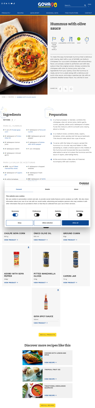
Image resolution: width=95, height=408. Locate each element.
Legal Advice (55, 406)
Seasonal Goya (52, 13)
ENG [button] (89, 4)
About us (77, 382)
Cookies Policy (73, 406)
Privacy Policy (64, 406)
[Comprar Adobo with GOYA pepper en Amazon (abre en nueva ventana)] (28, 244)
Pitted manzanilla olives (11, 163)
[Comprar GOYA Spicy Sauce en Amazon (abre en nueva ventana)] (58, 286)
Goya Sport (34, 13)
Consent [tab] (19, 189)
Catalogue (78, 390)
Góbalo (48, 406)
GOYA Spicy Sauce (36, 176)
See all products (47, 331)
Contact (88, 13)
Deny (19, 223)
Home (4, 93)
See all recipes (47, 369)
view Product (11, 236)
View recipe (21, 359)
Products (56, 382)
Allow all (75, 223)
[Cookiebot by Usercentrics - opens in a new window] (80, 183)
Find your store (71, 13)
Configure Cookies (84, 406)
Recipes (20, 13)
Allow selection (47, 223)
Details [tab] (47, 189)
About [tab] (76, 189)
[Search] (74, 5)
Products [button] (6, 13)
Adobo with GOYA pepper (36, 139)
